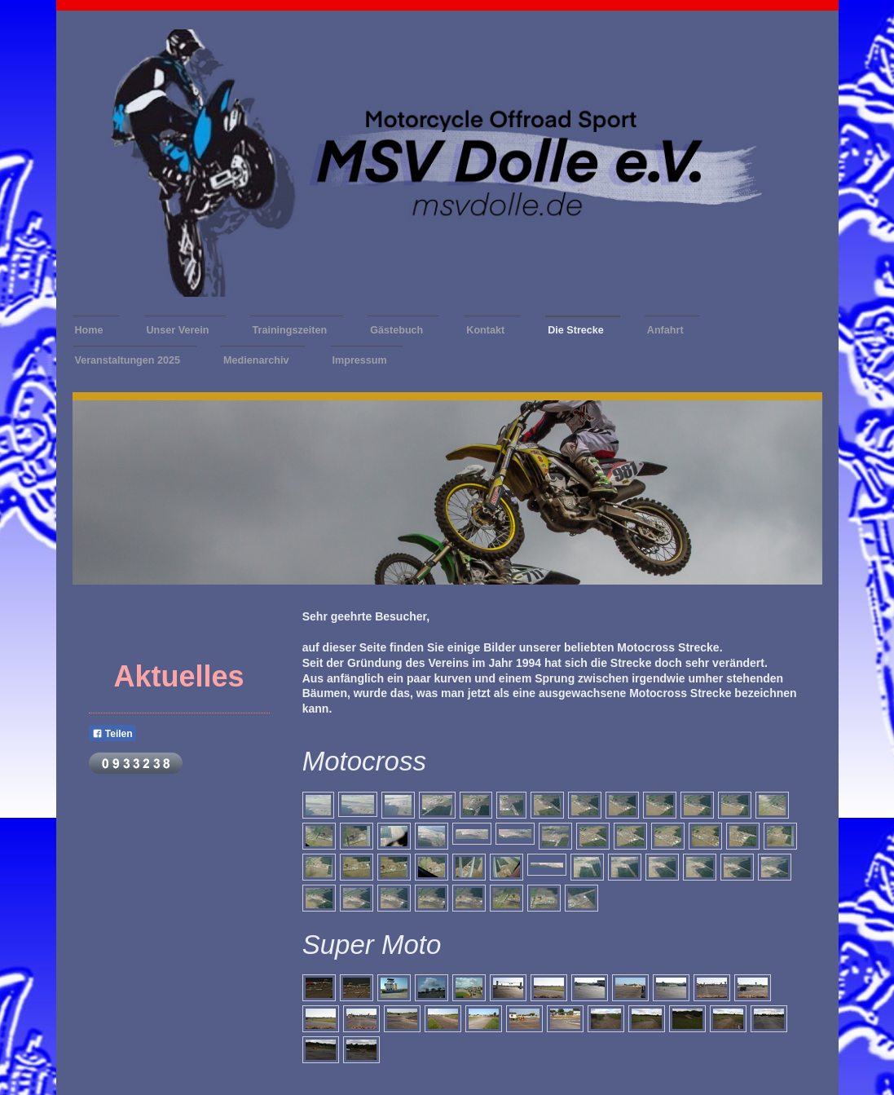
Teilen (112, 734)
